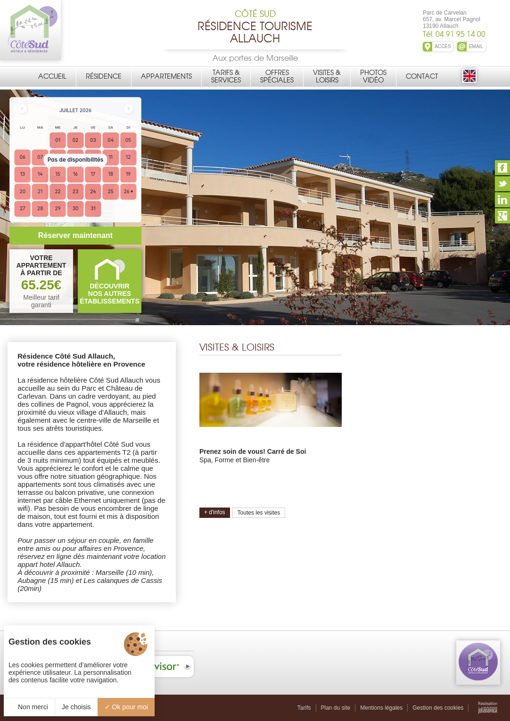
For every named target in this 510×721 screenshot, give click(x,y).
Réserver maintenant (75, 235)
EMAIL (476, 46)
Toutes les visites (259, 512)
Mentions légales (381, 708)
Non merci (29, 707)
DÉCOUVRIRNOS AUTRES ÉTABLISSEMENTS (110, 293)
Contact (422, 76)
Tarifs (304, 708)
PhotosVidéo (373, 76)
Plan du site (336, 708)
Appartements (166, 76)
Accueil (52, 76)
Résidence (104, 76)
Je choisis (76, 707)
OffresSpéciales (277, 76)
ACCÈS (443, 46)
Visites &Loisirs (327, 76)
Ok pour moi (126, 707)
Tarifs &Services (226, 76)
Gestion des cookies (437, 708)
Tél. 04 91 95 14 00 (454, 34)
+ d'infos (214, 512)
